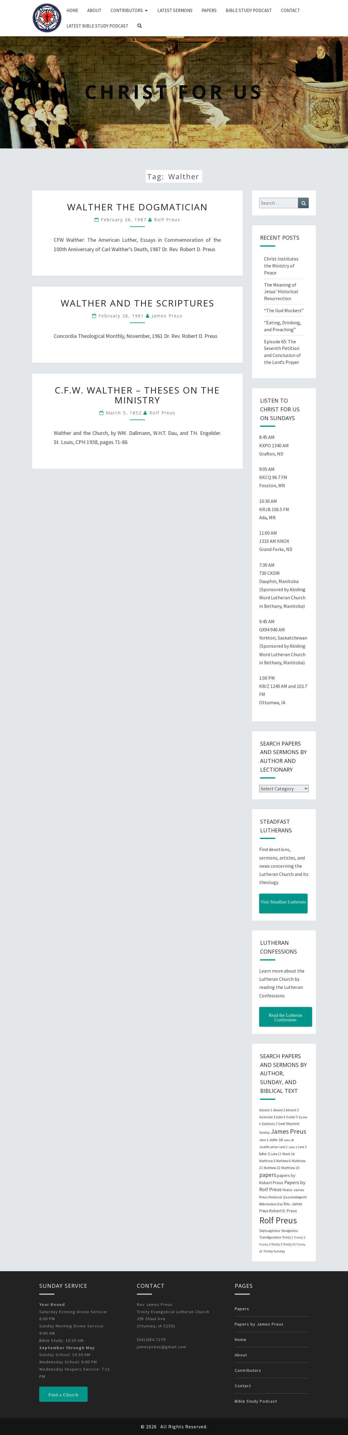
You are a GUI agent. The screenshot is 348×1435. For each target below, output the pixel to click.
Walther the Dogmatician (137, 207)
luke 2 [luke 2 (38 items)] (264, 1153)
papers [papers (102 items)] (267, 1174)
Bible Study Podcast (249, 10)
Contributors (127, 10)
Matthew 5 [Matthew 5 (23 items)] (267, 1160)
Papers (209, 10)
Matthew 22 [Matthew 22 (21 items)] (272, 1168)
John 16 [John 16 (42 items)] (276, 1139)
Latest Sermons (174, 10)
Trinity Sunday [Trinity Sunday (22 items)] (274, 1251)
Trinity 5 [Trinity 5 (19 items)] (276, 1244)
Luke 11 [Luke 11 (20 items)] (276, 1154)
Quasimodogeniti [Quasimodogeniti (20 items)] (295, 1197)
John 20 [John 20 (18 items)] (289, 1140)
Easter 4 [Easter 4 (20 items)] (279, 1117)
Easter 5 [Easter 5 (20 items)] (292, 1117)
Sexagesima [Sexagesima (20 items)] (289, 1231)
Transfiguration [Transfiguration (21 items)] (270, 1237)
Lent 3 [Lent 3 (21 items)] (302, 1147)
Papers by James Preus (259, 1324)
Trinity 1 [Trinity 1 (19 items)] (287, 1237)
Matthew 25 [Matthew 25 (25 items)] (290, 1167)
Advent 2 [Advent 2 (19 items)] (279, 1110)
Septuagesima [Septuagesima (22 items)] (269, 1231)
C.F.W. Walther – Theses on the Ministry (137, 395)
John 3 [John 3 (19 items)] (263, 1140)
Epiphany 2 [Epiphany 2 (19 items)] (269, 1124)
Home (72, 10)
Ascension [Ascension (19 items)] (266, 1117)
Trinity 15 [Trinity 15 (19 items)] (289, 1244)
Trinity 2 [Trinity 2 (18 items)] (299, 1237)
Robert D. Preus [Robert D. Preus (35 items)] (283, 1210)
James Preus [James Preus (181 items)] (288, 1131)
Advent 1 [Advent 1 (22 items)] (265, 1110)
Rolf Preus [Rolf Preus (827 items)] (278, 1220)
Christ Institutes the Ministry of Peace (281, 266)
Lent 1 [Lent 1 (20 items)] (283, 1147)
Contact (290, 10)
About (94, 10)
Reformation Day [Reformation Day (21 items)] (271, 1204)
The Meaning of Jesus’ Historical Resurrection (281, 292)
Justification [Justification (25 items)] (269, 1147)
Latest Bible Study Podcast (97, 26)
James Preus (167, 316)
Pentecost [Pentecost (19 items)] (275, 1197)
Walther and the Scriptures (137, 303)
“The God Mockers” (284, 310)
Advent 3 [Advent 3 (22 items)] (292, 1110)
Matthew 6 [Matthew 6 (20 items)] (283, 1161)
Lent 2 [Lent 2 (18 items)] (293, 1147)
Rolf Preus (167, 219)
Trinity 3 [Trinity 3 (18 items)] (264, 1244)
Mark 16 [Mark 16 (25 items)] (288, 1154)
